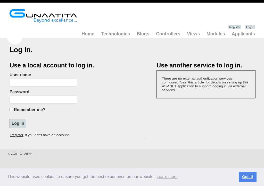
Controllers (168, 33)
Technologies (115, 33)
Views (193, 33)
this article (196, 82)
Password (19, 91)
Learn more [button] (167, 176)
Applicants (243, 33)
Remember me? (29, 109)
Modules (216, 33)
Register (234, 27)
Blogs (143, 33)
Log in (250, 27)
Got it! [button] (247, 177)
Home (88, 33)
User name (20, 74)
